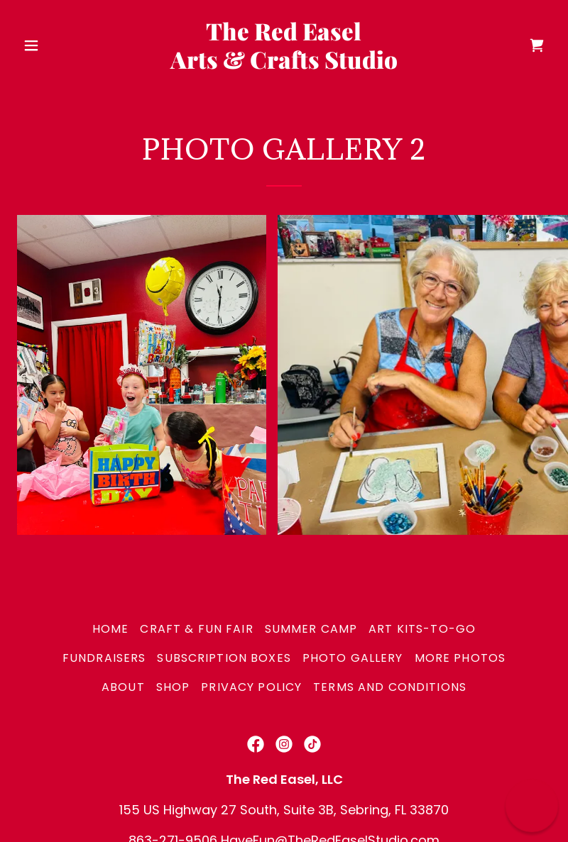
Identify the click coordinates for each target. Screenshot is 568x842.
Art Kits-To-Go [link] (422, 629)
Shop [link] (173, 687)
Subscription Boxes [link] (223, 658)
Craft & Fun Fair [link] (196, 629)
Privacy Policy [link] (251, 687)
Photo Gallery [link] (352, 658)
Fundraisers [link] (104, 658)
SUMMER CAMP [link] (311, 629)
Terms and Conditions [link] (389, 687)
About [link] (123, 687)
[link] (284, 64)
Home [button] (110, 629)
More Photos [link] (460, 658)
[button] (57, 45)
